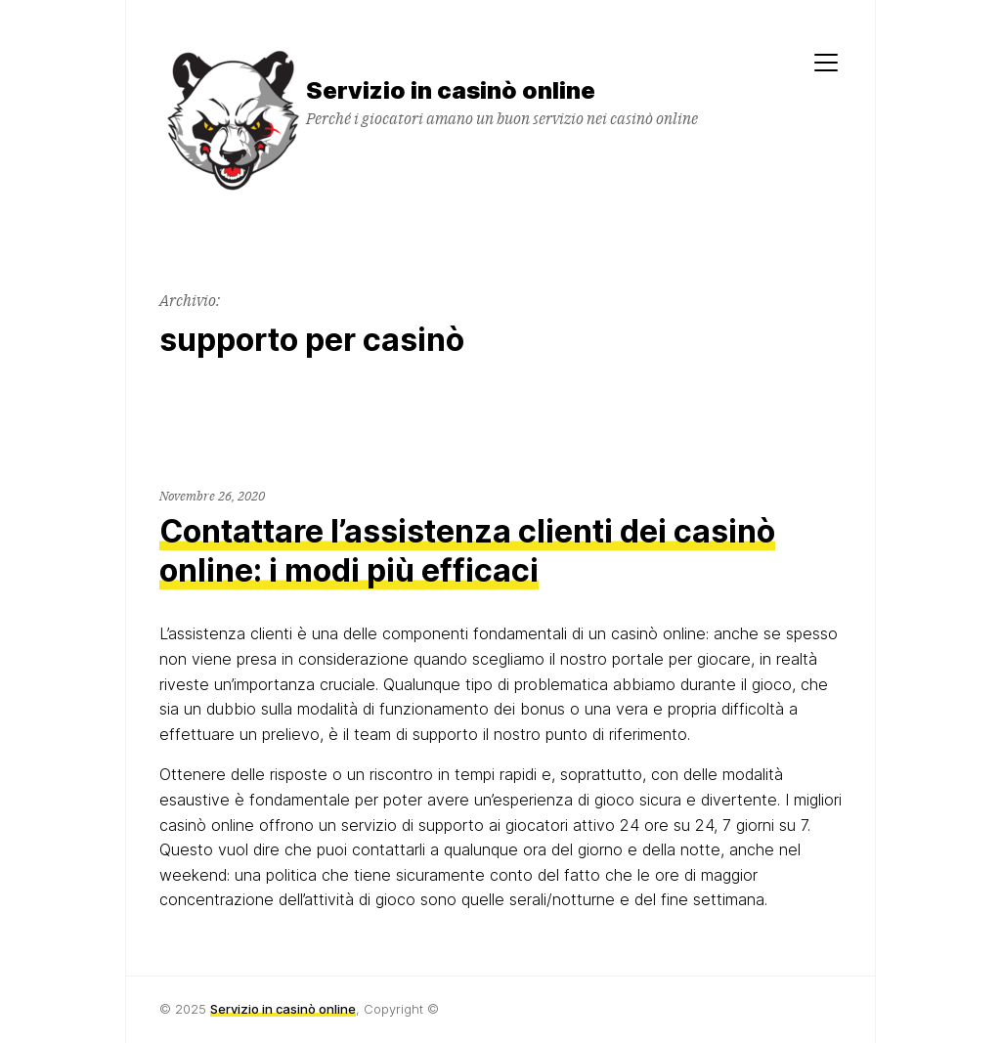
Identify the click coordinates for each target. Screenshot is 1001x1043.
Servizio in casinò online (283, 1009)
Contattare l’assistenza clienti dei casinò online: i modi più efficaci (467, 550)
